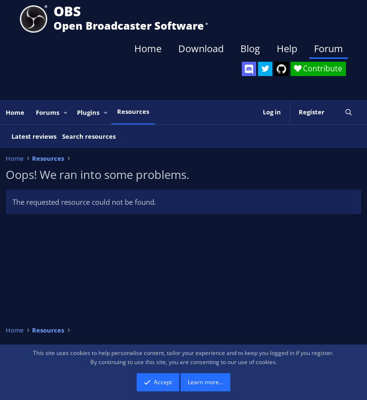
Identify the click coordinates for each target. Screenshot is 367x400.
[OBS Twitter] (265, 69)
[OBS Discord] (249, 69)
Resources (133, 111)
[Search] (348, 112)
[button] (66, 112)
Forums (47, 112)
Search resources (89, 136)
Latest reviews (33, 136)
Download (201, 48)
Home (148, 48)
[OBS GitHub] (281, 69)
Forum (328, 48)
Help (287, 48)
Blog (250, 48)
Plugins (88, 112)
